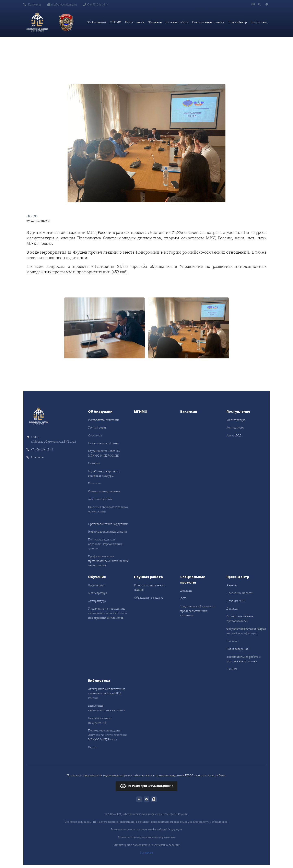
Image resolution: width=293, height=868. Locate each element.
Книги (92, 747)
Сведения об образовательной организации (108, 509)
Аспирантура (235, 427)
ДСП (183, 598)
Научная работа (176, 22)
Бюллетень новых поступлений (100, 720)
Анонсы (231, 585)
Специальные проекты (208, 22)
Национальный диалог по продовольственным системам (197, 610)
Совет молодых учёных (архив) (149, 587)
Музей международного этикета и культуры (104, 473)
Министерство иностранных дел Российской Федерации (146, 829)
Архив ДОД (233, 435)
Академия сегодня (100, 499)
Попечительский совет (103, 443)
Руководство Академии (103, 420)
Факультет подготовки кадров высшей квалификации (246, 631)
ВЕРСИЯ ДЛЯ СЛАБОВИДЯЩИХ (146, 785)
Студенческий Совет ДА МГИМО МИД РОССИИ (104, 453)
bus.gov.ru (146, 852)
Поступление (134, 22)
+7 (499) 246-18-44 (96, 4)
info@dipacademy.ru (62, 4)
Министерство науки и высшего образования (146, 837)
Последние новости (239, 593)
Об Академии (96, 22)
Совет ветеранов (237, 649)
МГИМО (115, 22)
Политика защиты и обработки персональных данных (105, 544)
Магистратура (235, 420)
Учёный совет (97, 427)
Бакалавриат (96, 585)
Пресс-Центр (237, 22)
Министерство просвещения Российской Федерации (146, 845)
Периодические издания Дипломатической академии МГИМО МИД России (107, 735)
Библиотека (259, 22)
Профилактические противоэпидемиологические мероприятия (108, 560)
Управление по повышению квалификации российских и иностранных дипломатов (107, 613)
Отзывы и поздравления (104, 491)
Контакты (32, 4)
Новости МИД (236, 601)
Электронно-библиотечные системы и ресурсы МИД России (106, 693)
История (94, 463)
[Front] (38, 416)
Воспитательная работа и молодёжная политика (243, 659)
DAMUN (231, 669)
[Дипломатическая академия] (37, 22)
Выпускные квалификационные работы (106, 708)
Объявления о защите (148, 598)
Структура (95, 435)
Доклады (186, 591)
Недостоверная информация (107, 531)
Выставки (232, 641)
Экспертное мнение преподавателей (239, 618)
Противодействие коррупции (108, 524)
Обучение (155, 22)
